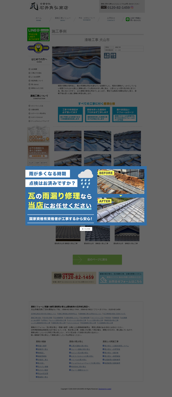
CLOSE (86, 229)
